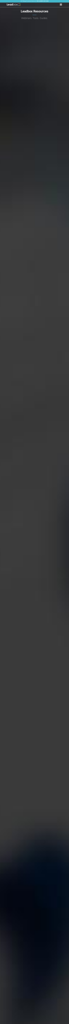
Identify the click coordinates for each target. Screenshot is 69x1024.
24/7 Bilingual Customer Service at (34, 1)
